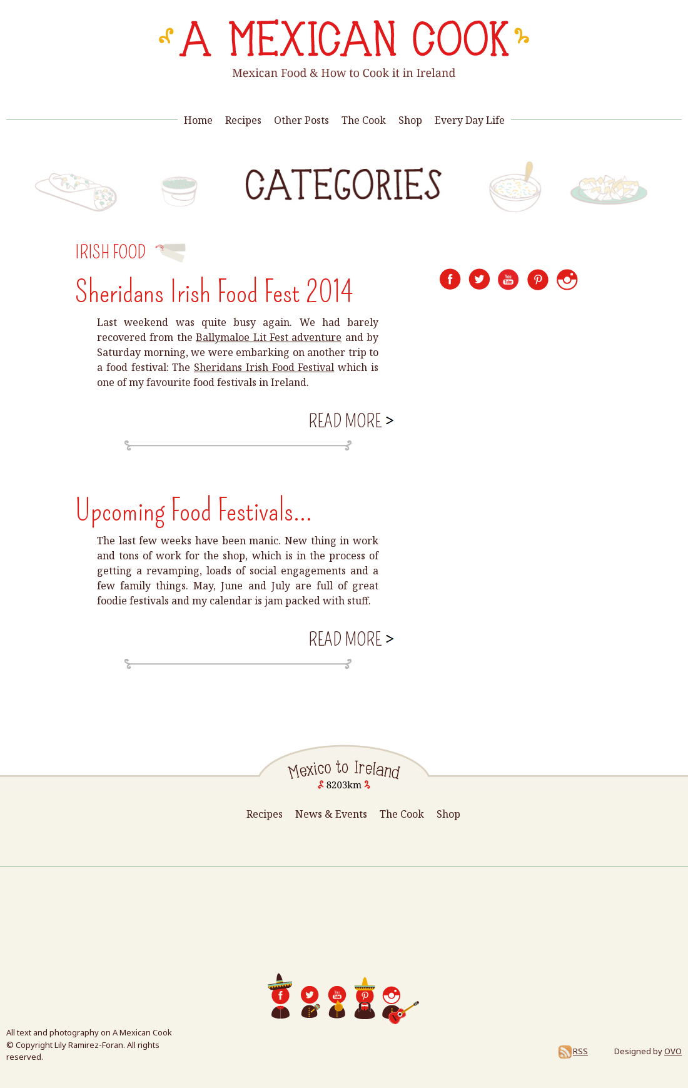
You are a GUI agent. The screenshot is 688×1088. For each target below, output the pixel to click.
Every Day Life (470, 120)
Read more (350, 420)
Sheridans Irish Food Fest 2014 (214, 292)
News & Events (331, 814)
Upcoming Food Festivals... (193, 510)
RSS (572, 1051)
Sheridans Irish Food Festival (264, 367)
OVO (673, 1051)
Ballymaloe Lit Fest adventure (268, 337)
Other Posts (301, 120)
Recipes (243, 120)
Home (198, 120)
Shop (410, 120)
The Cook (363, 120)
